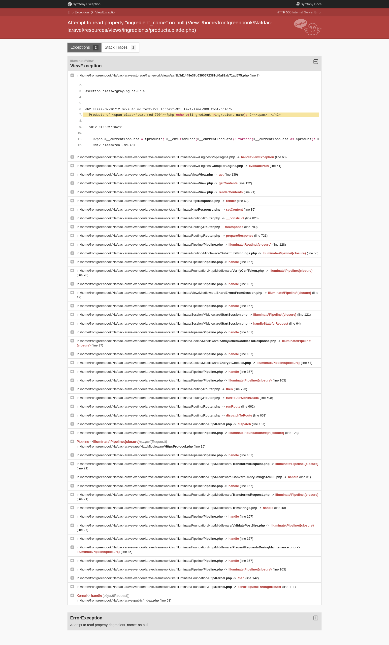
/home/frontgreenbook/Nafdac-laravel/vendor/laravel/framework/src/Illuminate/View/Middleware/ (171, 293)
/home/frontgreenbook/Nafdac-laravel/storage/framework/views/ (165, 75)
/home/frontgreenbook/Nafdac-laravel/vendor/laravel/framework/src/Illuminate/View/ (147, 174)
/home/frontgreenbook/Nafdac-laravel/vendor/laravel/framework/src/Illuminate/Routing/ (150, 218)
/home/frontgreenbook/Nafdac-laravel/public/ (120, 600)
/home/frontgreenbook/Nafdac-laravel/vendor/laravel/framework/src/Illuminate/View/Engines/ (158, 157)
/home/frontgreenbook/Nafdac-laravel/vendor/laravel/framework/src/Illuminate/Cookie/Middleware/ (178, 341)
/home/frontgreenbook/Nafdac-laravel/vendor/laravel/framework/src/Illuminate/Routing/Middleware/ (169, 253)
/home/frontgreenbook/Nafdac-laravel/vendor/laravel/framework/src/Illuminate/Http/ (150, 201)
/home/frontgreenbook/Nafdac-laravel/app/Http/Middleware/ (137, 446)
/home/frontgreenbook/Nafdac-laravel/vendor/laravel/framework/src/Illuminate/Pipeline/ (152, 244)
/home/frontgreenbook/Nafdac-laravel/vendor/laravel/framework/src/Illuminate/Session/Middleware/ (164, 314)
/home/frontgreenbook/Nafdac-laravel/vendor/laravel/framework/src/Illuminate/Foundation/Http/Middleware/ (172, 270)
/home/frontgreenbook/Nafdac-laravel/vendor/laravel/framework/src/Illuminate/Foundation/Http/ (156, 424)
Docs (309, 4)
